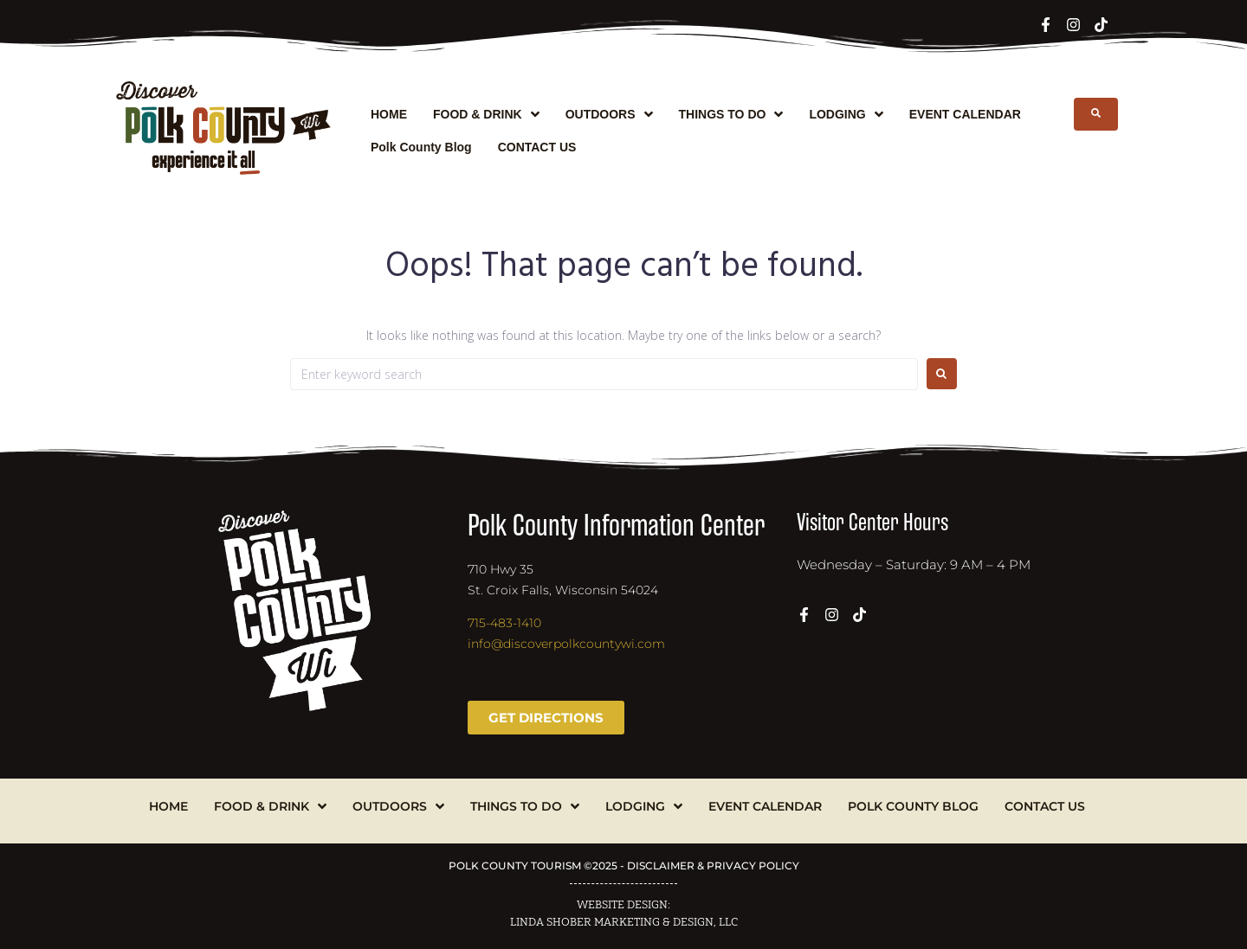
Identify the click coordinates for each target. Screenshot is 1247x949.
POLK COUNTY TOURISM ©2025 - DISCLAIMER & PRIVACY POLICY (624, 865)
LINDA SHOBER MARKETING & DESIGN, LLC (624, 922)
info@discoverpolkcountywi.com (566, 643)
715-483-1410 (504, 623)
